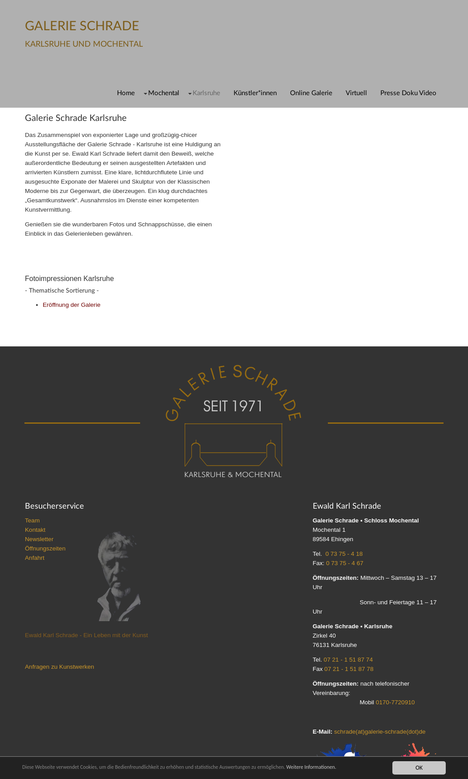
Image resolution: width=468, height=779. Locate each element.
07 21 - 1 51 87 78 (348, 669)
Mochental (163, 93)
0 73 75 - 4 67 (344, 563)
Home (126, 93)
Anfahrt (34, 557)
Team (32, 520)
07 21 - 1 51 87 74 (348, 659)
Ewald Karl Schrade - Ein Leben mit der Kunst (86, 635)
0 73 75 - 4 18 (344, 553)
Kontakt (35, 529)
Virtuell (356, 93)
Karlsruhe (206, 93)
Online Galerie (311, 93)
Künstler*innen (255, 93)
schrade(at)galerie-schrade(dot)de (380, 731)
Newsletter (39, 539)
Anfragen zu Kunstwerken (59, 666)
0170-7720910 (395, 702)
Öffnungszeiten (45, 548)
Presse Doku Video (408, 93)
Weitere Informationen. (357, 767)
